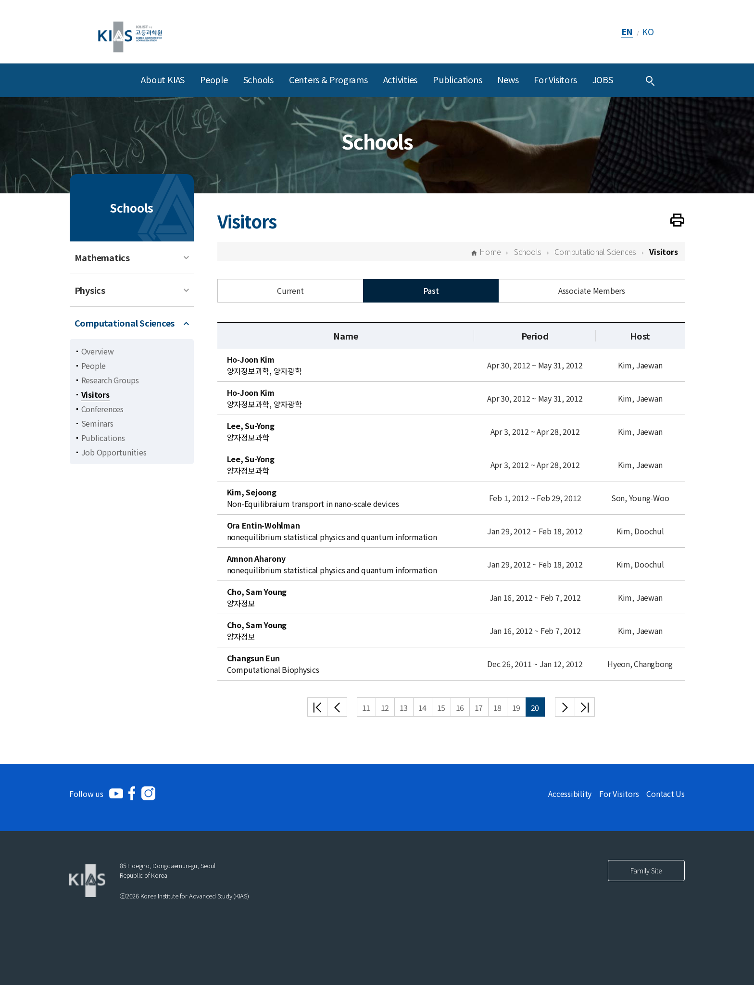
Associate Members (591, 290)
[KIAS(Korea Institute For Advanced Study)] (130, 31)
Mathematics (102, 257)
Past (431, 290)
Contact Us (665, 793)
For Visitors (555, 79)
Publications (457, 79)
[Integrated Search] (650, 80)
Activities (400, 79)
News (507, 79)
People (214, 79)
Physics (90, 290)
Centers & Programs (328, 79)
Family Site (646, 870)
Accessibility (569, 793)
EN (627, 31)
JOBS (602, 79)
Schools (258, 79)
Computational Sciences (125, 322)
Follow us (86, 793)
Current (290, 290)
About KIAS (163, 79)
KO (648, 31)
